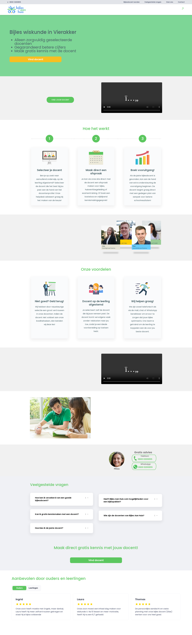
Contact (181, 2)
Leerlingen (33, 588)
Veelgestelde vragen (152, 2)
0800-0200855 (14, 2)
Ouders (19, 588)
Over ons (169, 2)
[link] (16, 9)
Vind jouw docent (60, 100)
